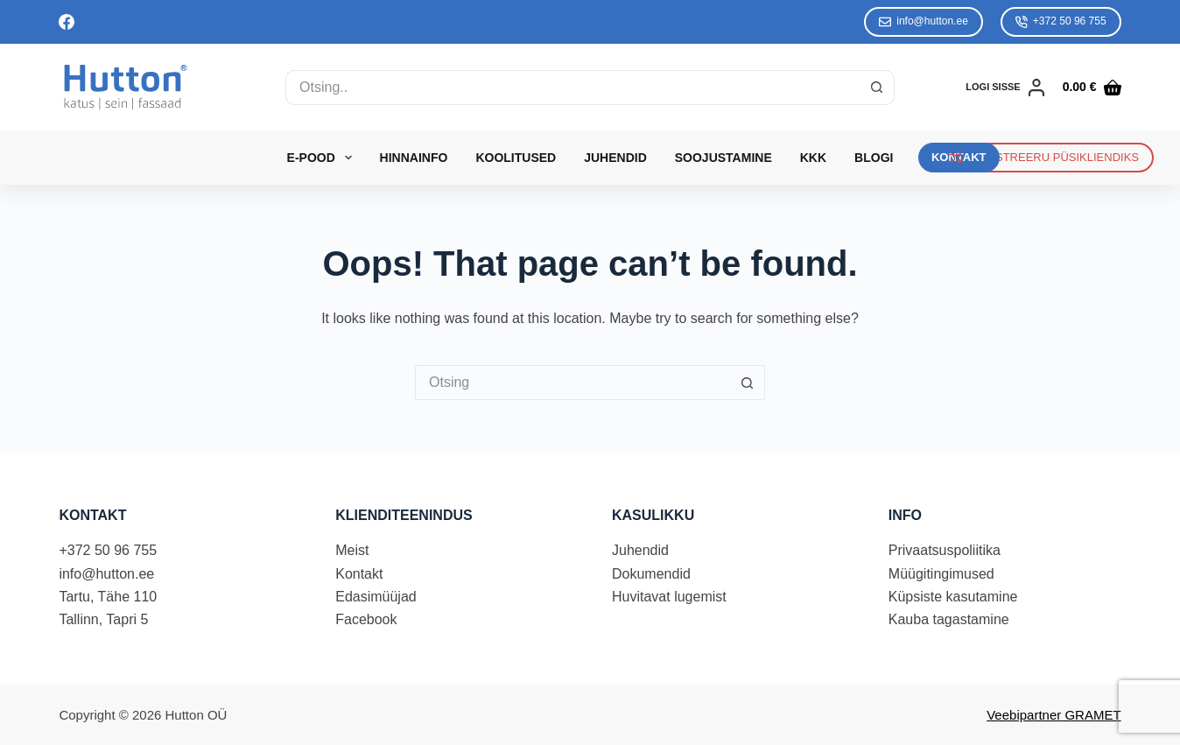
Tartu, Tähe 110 (108, 596)
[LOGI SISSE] (1005, 87)
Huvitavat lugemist (669, 596)
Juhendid (615, 158)
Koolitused (515, 158)
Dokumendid (651, 573)
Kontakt (359, 573)
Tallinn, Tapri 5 (103, 619)
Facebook (366, 619)
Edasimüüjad (376, 596)
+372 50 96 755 (1060, 21)
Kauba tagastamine (949, 619)
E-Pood (323, 157)
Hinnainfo (414, 158)
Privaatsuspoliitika (945, 550)
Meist (352, 550)
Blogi (873, 158)
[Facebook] (66, 22)
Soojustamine (723, 158)
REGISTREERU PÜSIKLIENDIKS (1044, 158)
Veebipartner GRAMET (1053, 714)
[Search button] (877, 87)
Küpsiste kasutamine (953, 596)
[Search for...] (572, 87)
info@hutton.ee (923, 21)
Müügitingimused (941, 573)
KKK (813, 158)
